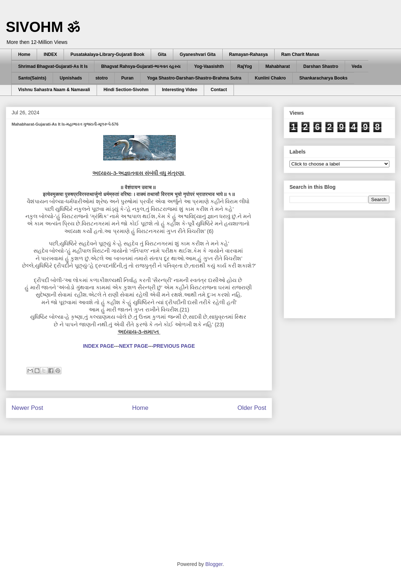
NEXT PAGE (133, 346)
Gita (162, 54)
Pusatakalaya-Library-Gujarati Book (107, 54)
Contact (219, 89)
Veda (357, 66)
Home (24, 54)
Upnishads (71, 78)
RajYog (244, 66)
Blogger (213, 564)
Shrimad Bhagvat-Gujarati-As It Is (53, 66)
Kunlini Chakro (270, 78)
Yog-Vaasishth (209, 66)
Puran (127, 78)
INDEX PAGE (98, 346)
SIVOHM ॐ (43, 27)
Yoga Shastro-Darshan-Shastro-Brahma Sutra (194, 78)
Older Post (252, 407)
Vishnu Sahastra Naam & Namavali (54, 89)
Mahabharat (278, 66)
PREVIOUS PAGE (174, 346)
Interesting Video (179, 89)
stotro (102, 78)
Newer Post (27, 407)
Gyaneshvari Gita (198, 54)
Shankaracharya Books (323, 78)
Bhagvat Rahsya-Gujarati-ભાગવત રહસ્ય (141, 66)
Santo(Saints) (32, 78)
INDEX (50, 54)
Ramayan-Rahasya (248, 54)
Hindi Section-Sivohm (126, 89)
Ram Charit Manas (300, 54)
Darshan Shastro (320, 66)
